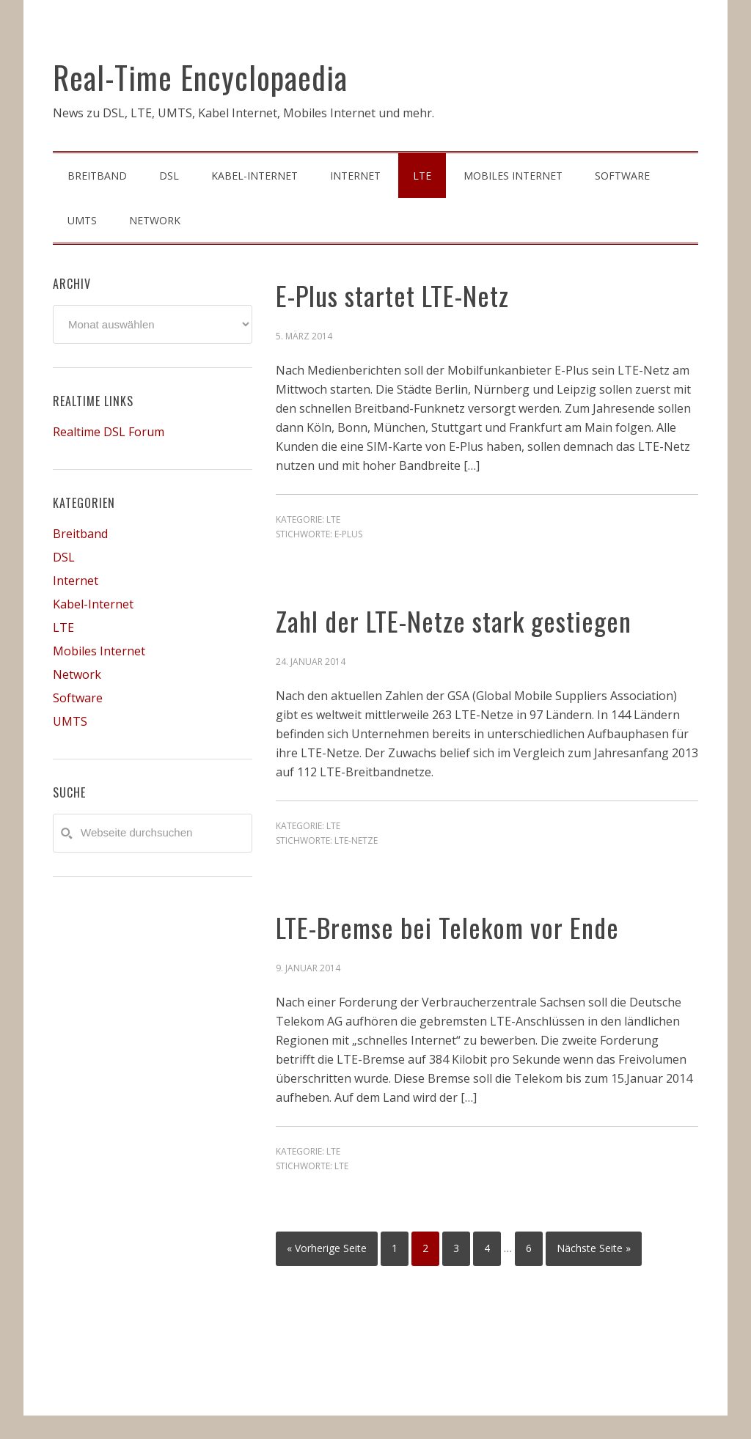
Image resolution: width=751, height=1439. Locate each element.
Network (77, 674)
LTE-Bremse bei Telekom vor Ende (447, 927)
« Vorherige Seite (327, 1248)
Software (78, 698)
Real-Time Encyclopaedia (200, 77)
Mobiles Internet (99, 651)
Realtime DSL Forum (108, 432)
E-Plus (348, 534)
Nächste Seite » (594, 1248)
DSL (64, 557)
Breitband (80, 534)
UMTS (70, 721)
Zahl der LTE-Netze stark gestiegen (453, 620)
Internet (75, 581)
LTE (333, 519)
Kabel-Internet (93, 604)
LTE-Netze (356, 840)
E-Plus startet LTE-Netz (392, 295)
